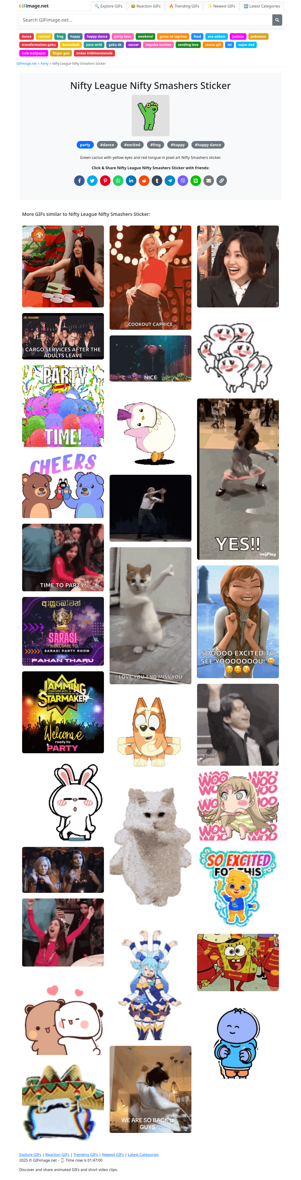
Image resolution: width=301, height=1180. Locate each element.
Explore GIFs (30, 1154)
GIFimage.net (26, 64)
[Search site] (146, 20)
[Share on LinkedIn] (131, 181)
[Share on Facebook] (79, 181)
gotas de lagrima (176, 36)
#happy (178, 145)
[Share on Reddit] (144, 181)
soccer (135, 45)
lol (233, 45)
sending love (191, 45)
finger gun (61, 53)
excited (45, 36)
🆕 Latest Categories (262, 6)
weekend (147, 36)
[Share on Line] (195, 181)
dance (27, 36)
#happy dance (208, 145)
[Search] (277, 20)
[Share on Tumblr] (157, 181)
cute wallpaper (34, 53)
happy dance (98, 36)
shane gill (216, 45)
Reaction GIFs (57, 1154)
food (200, 36)
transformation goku (39, 45)
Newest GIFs (113, 1154)
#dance (107, 145)
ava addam (220, 36)
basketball (71, 45)
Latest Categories (143, 1154)
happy (76, 36)
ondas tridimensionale (95, 53)
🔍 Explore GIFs (109, 6)
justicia (242, 36)
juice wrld (95, 45)
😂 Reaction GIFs (145, 6)
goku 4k (116, 45)
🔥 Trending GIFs (184, 6)
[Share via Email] (208, 181)
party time (124, 36)
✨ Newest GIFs (221, 6)
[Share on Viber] (183, 181)
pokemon (263, 36)
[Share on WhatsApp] (118, 181)
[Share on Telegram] (170, 181)
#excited (132, 145)
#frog (155, 145)
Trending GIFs (85, 1154)
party (85, 145)
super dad (250, 45)
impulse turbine (161, 45)
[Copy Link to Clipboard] (221, 181)
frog (61, 36)
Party (44, 64)
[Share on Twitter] (92, 181)
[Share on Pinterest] (105, 181)
